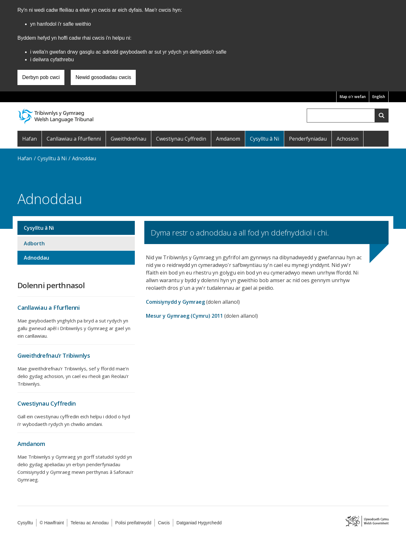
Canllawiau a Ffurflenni (74, 138)
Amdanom (228, 138)
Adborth (34, 243)
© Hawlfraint (52, 522)
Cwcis (164, 522)
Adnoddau (84, 158)
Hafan (29, 138)
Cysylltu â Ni (264, 138)
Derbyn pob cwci (41, 77)
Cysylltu (25, 522)
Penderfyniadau (308, 138)
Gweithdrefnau (128, 138)
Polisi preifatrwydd (133, 522)
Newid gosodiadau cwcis (103, 77)
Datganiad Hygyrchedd (198, 522)
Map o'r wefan (353, 96)
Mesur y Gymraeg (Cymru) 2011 (184, 315)
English (378, 96)
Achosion (347, 138)
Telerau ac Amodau (89, 522)
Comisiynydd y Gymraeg (175, 301)
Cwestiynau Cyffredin (181, 138)
